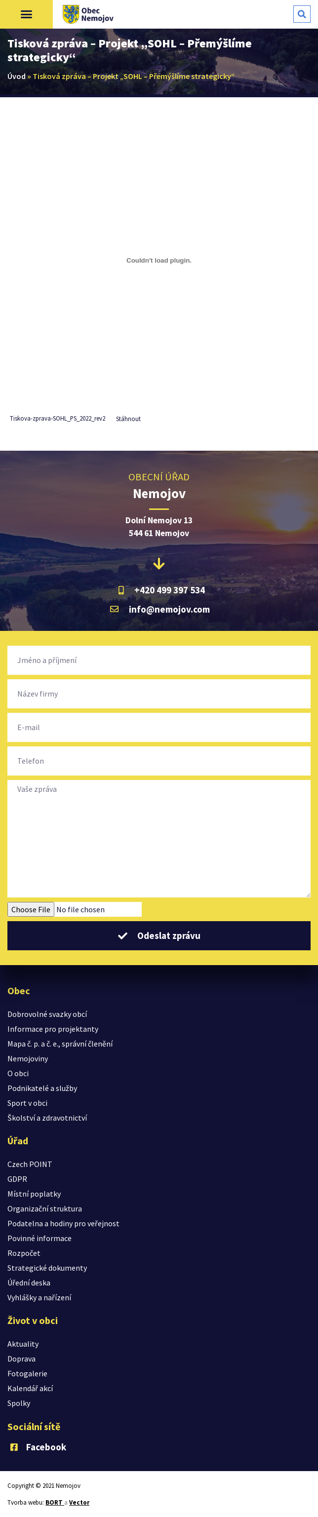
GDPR (17, 1179)
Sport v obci (27, 1103)
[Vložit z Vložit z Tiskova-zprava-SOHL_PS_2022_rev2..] (159, 260)
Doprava (21, 1358)
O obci (18, 1073)
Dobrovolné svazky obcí (47, 1014)
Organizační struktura (44, 1208)
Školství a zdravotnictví (47, 1118)
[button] (26, 14)
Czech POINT (29, 1164)
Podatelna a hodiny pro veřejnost (63, 1223)
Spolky (18, 1403)
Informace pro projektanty (52, 1029)
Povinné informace (39, 1238)
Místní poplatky (34, 1194)
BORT (54, 1502)
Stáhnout (128, 419)
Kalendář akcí (30, 1388)
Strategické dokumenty (47, 1268)
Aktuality (23, 1344)
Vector (79, 1502)
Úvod (16, 76)
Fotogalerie (27, 1373)
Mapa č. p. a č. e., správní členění (60, 1044)
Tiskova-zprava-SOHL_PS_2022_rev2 (57, 419)
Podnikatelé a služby (42, 1088)
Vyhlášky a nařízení (39, 1297)
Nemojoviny (27, 1058)
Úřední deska (28, 1282)
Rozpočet (23, 1253)
